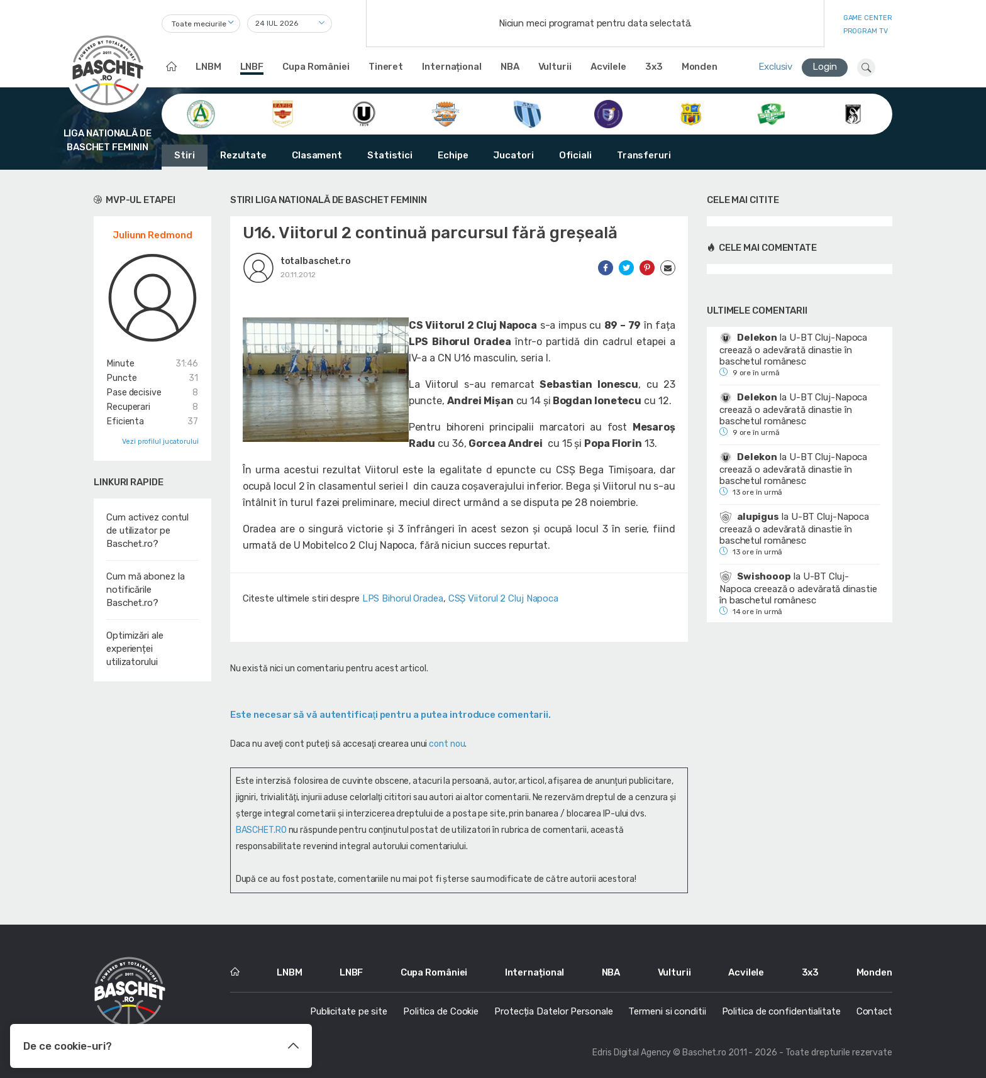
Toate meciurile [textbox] (199, 23)
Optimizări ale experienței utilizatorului (134, 649)
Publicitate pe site (348, 1011)
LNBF (252, 66)
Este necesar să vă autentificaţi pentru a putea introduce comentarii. (390, 714)
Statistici (390, 155)
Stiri (184, 155)
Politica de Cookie (441, 1011)
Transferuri (644, 155)
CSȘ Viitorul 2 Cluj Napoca (503, 598)
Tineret (385, 66)
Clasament (317, 155)
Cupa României (316, 66)
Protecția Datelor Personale (553, 1011)
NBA (510, 66)
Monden (699, 66)
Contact (874, 1011)
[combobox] (201, 23)
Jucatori (513, 155)
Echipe (453, 155)
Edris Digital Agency (631, 1052)
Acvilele (608, 66)
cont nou (447, 744)
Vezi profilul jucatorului (160, 441)
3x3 (654, 66)
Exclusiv (775, 66)
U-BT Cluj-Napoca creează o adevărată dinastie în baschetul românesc (793, 349)
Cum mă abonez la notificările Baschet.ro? (145, 589)
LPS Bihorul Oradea (402, 598)
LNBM (208, 66)
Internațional (452, 66)
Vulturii (555, 66)
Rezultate (243, 155)
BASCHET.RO (261, 830)
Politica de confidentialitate (781, 1011)
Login (824, 66)
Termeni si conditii (667, 1011)
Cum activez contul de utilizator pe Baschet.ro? (147, 530)
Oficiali (575, 155)
